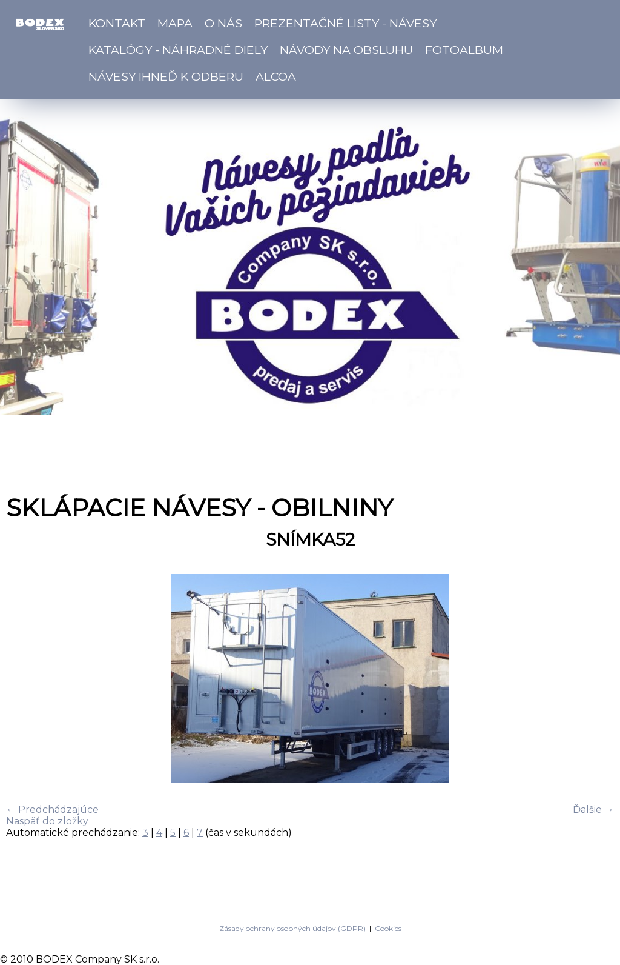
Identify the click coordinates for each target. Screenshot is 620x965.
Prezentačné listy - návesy (345, 23)
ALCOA (276, 76)
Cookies (388, 928)
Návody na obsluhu (346, 49)
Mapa (175, 23)
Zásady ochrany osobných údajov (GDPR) (293, 928)
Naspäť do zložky (47, 821)
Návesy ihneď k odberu (165, 76)
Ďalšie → (593, 809)
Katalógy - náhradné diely (178, 49)
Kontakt (116, 23)
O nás (223, 23)
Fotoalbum (464, 49)
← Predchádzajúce (52, 809)
